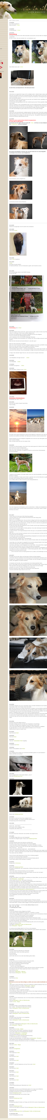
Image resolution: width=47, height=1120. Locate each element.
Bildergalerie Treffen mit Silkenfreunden (23, 924)
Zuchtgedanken (17, 1048)
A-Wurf (18, 1052)
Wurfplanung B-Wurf (18, 776)
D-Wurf (13, 259)
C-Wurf (27, 357)
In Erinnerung (18, 863)
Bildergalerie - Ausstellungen (18, 878)
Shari (20, 880)
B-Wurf (17, 732)
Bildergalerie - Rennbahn (21, 972)
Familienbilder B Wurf (18, 740)
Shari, (20, 923)
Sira (15, 1035)
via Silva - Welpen (16, 1001)
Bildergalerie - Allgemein (17, 925)
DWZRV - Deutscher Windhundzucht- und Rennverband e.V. (22, 889)
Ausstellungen (24, 1034)
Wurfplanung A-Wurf (17, 1092)
